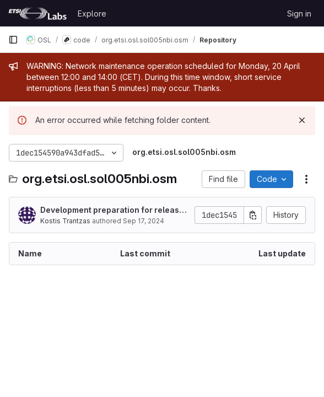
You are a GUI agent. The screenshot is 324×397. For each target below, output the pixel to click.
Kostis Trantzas (65, 221)
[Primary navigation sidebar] (13, 40)
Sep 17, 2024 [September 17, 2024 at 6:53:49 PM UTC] (143, 221)
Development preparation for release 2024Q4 (112, 210)
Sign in (299, 13)
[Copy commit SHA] (253, 215)
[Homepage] (37, 13)
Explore (92, 13)
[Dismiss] (302, 120)
